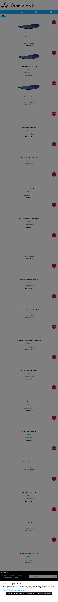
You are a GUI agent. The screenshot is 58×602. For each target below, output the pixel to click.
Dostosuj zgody (31, 593)
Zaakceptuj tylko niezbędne (15, 593)
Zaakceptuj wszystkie (44, 593)
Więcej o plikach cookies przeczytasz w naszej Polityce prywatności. (14, 590)
